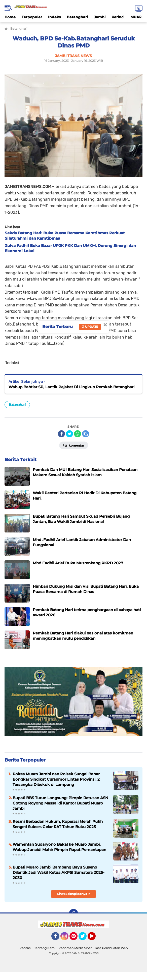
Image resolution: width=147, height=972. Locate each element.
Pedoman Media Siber (75, 948)
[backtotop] (73, 913)
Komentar (73, 445)
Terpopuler (32, 17)
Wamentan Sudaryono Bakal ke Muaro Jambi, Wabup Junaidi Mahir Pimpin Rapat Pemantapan (59, 847)
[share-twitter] (69, 433)
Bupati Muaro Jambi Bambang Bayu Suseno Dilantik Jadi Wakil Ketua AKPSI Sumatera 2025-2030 (58, 872)
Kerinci (118, 17)
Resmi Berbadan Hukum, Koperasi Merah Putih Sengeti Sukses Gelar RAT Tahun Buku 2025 (58, 824)
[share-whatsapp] (77, 433)
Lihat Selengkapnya (73, 894)
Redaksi (25, 948)
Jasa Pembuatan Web (111, 948)
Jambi (99, 17)
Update (90, 327)
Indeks (54, 17)
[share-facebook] (61, 433)
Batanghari (77, 17)
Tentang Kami (44, 948)
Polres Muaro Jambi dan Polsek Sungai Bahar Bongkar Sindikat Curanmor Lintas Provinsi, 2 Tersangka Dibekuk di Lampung (56, 779)
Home (10, 17)
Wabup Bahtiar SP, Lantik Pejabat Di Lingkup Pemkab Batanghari (71, 387)
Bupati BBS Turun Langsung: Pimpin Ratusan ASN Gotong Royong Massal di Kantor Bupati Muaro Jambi (60, 803)
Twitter (85, 938)
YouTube (95, 938)
